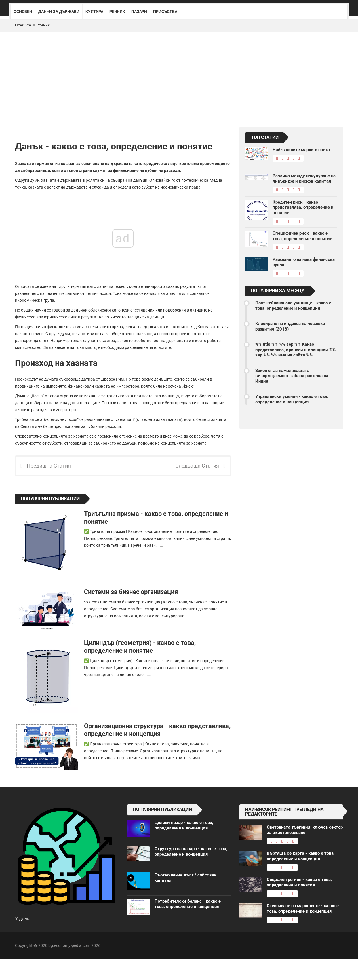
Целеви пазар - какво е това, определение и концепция (184, 825)
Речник (117, 11)
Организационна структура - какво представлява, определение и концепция (157, 729)
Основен (23, 11)
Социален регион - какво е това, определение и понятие (299, 882)
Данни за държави (58, 11)
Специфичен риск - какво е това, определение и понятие (302, 236)
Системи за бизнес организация (131, 591)
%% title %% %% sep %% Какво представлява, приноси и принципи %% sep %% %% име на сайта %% (295, 350)
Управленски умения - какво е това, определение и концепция (291, 399)
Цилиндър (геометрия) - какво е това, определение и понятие (140, 646)
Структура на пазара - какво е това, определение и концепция (191, 851)
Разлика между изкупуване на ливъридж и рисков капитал (304, 178)
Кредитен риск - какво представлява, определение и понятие (303, 207)
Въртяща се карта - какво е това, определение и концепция (301, 856)
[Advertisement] (179, 75)
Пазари (139, 11)
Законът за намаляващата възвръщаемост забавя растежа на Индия (291, 376)
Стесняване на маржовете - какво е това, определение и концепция (303, 908)
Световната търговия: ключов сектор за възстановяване (305, 830)
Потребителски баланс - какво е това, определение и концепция (188, 904)
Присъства (165, 11)
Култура (94, 11)
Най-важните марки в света (301, 149)
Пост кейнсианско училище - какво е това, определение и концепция (293, 305)
